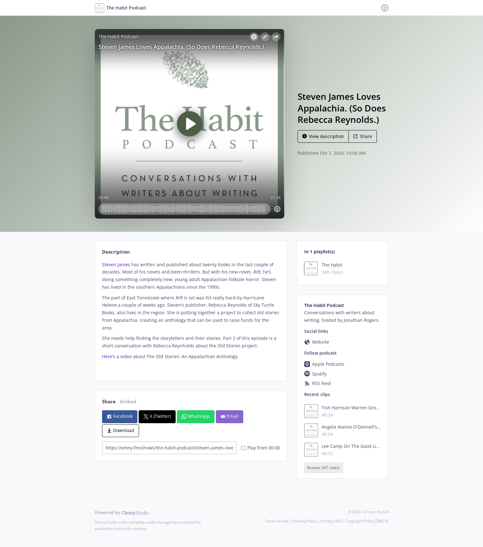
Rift (256, 272)
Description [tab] (116, 252)
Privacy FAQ (331, 521)
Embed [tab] (128, 401)
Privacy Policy (305, 521)
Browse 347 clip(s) (323, 467)
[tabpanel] (191, 316)
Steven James (116, 264)
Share (362, 136)
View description (323, 136)
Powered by (122, 512)
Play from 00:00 (260, 448)
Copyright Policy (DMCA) (367, 521)
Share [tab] (109, 401)
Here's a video (117, 356)
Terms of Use (277, 521)
